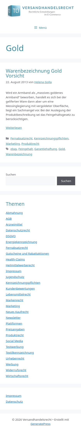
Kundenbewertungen (20, 288)
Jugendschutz (15, 277)
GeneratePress (40, 424)
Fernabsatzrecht (21, 138)
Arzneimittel (14, 224)
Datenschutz (14, 401)
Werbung (12, 364)
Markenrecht (14, 300)
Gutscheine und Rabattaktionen (27, 253)
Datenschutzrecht (18, 230)
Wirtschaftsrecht (17, 376)
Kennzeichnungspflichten (51, 138)
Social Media (14, 341)
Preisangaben (15, 329)
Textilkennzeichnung (20, 352)
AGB (9, 218)
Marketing (13, 143)
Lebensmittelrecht (18, 294)
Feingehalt (25, 149)
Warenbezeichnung (19, 154)
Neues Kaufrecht (17, 312)
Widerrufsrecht (16, 370)
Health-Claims (15, 259)
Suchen (11, 174)
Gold (62, 149)
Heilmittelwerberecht (20, 265)
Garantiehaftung (45, 149)
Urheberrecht (15, 358)
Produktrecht (30, 143)
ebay (13, 149)
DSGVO (11, 236)
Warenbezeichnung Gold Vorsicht (34, 73)
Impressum (13, 271)
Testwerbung (15, 347)
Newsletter (13, 317)
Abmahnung (14, 213)
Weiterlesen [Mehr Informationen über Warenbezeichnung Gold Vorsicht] (14, 128)
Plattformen (14, 323)
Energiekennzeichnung (21, 242)
